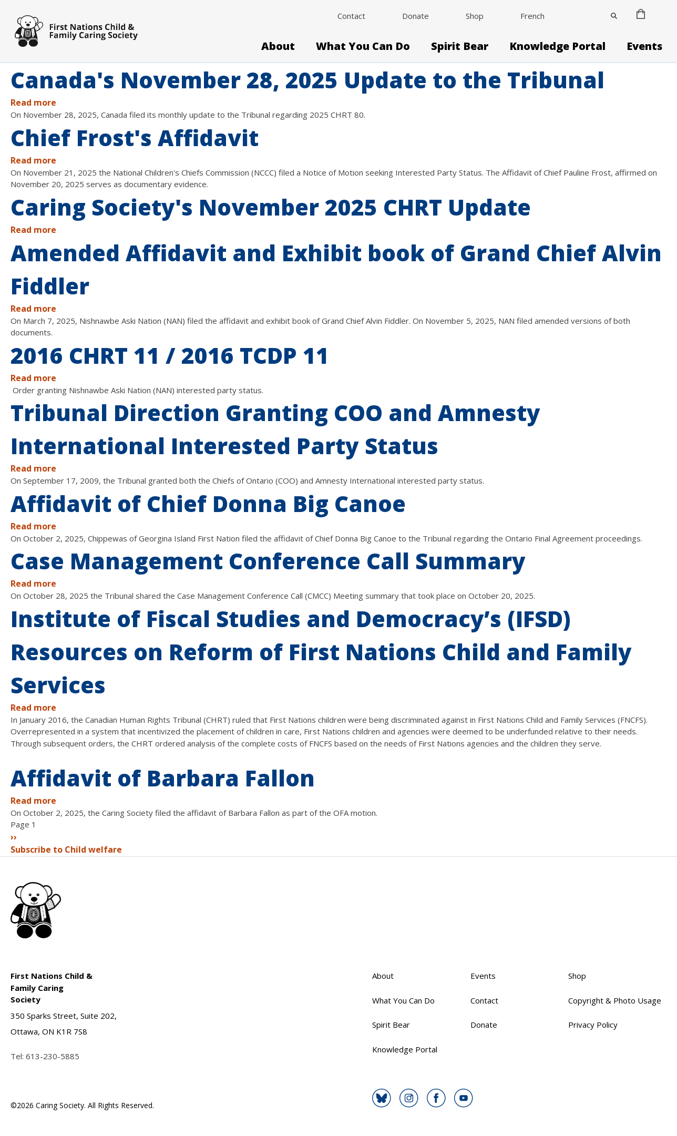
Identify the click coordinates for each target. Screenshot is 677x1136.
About (278, 46)
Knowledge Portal (557, 46)
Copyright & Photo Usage (614, 1000)
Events (644, 46)
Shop (475, 16)
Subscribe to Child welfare (66, 849)
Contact (351, 16)
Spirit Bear (459, 46)
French (532, 16)
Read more (33, 102)
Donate (415, 16)
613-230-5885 (52, 1056)
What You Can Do (363, 46)
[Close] (614, 16)
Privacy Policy (593, 1024)
